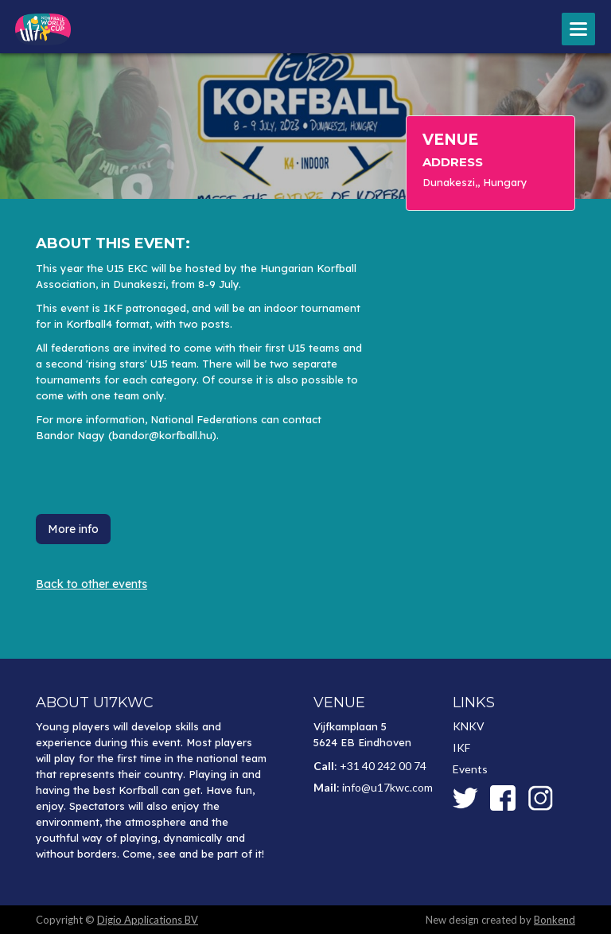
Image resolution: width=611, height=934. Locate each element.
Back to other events (91, 584)
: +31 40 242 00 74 (369, 765)
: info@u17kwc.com (373, 787)
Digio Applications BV (147, 919)
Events (470, 769)
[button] (579, 29)
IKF (461, 747)
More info (73, 529)
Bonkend (554, 919)
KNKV (469, 726)
